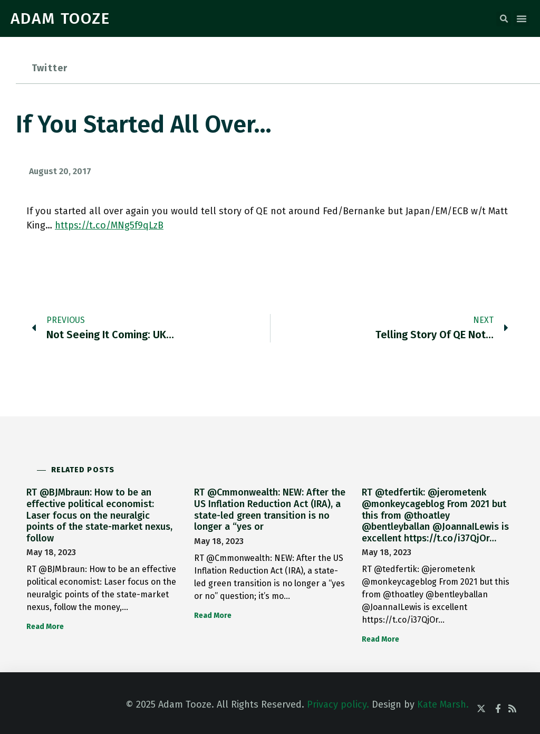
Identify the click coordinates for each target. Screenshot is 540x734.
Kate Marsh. (443, 704)
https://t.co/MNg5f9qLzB (109, 225)
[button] (503, 19)
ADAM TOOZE (60, 18)
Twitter (50, 68)
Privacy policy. (338, 704)
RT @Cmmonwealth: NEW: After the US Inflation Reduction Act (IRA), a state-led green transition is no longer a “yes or (269, 509)
